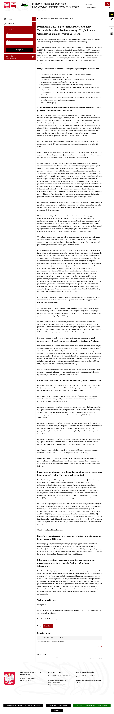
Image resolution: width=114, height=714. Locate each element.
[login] (19, 240)
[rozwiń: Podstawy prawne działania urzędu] (34, 163)
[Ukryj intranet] (34, 227)
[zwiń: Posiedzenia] (34, 81)
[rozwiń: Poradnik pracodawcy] (34, 187)
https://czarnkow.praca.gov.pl (57, 679)
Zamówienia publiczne (34, 693)
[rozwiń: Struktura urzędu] (34, 38)
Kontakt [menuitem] (7, 22)
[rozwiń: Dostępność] (34, 25)
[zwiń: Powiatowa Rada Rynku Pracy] (34, 46)
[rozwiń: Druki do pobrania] (34, 191)
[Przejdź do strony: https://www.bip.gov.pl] (111, 24)
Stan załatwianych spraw (12, 693)
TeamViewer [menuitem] (8, 223)
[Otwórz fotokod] (111, 33)
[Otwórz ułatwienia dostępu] (111, 14)
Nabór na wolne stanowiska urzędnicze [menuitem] (14, 200)
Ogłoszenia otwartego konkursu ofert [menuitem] (17, 171)
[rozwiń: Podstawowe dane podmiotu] (34, 17)
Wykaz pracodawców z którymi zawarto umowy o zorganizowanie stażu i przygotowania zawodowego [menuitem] (16, 216)
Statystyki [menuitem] (7, 179)
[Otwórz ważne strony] (111, 28)
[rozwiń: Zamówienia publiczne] (34, 167)
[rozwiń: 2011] (34, 153)
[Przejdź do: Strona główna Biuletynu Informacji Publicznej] (38, 13)
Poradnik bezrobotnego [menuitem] (12, 183)
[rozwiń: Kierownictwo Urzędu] (34, 42)
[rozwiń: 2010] (34, 158)
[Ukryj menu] (34, 14)
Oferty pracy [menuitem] (8, 195)
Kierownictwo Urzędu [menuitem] (12, 42)
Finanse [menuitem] (7, 175)
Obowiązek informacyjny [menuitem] (13, 30)
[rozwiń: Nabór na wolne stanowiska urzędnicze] (34, 199)
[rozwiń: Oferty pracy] (34, 195)
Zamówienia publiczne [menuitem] (12, 167)
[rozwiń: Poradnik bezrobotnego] (34, 183)
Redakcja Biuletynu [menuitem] (11, 210)
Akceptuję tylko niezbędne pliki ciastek (92, 705)
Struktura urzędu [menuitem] (10, 38)
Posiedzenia (64, 13)
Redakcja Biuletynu (72, 693)
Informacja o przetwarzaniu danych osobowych (23, 705)
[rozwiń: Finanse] (34, 175)
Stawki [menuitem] (6, 206)
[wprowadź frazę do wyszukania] (95, 4)
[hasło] (19, 247)
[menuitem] (20, 52)
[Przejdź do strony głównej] (41, 5)
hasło (8, 244)
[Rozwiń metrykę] (48, 620)
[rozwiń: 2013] (34, 142)
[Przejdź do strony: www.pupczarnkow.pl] (111, 19)
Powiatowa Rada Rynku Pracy (49, 13)
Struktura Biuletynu (53, 693)
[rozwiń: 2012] (34, 148)
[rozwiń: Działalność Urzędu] (34, 33)
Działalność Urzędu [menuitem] (11, 34)
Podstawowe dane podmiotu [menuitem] (14, 18)
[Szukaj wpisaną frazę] (108, 4)
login (8, 236)
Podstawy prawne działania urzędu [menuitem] (16, 163)
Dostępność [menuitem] (8, 26)
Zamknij (57, 711)
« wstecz (99, 641)
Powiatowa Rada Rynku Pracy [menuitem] (14, 46)
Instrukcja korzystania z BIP (93, 693)
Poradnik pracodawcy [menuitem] (11, 187)
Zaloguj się (19, 253)
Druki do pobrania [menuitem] (10, 191)
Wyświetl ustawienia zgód (58, 705)
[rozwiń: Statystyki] (34, 179)
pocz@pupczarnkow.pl (60, 675)
